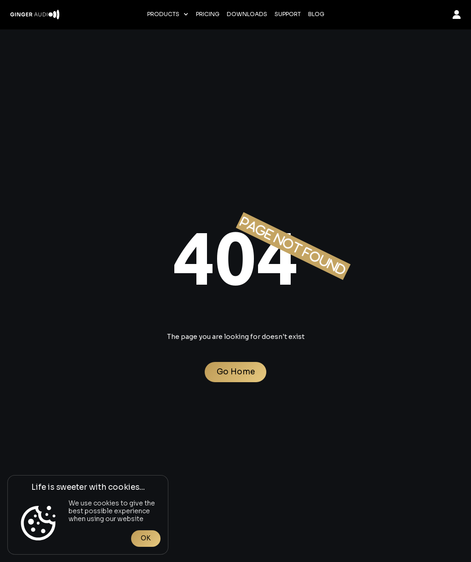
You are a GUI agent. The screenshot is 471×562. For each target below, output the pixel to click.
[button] (168, 14)
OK (146, 538)
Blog (316, 14)
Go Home (236, 372)
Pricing (207, 14)
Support (288, 14)
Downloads (247, 14)
